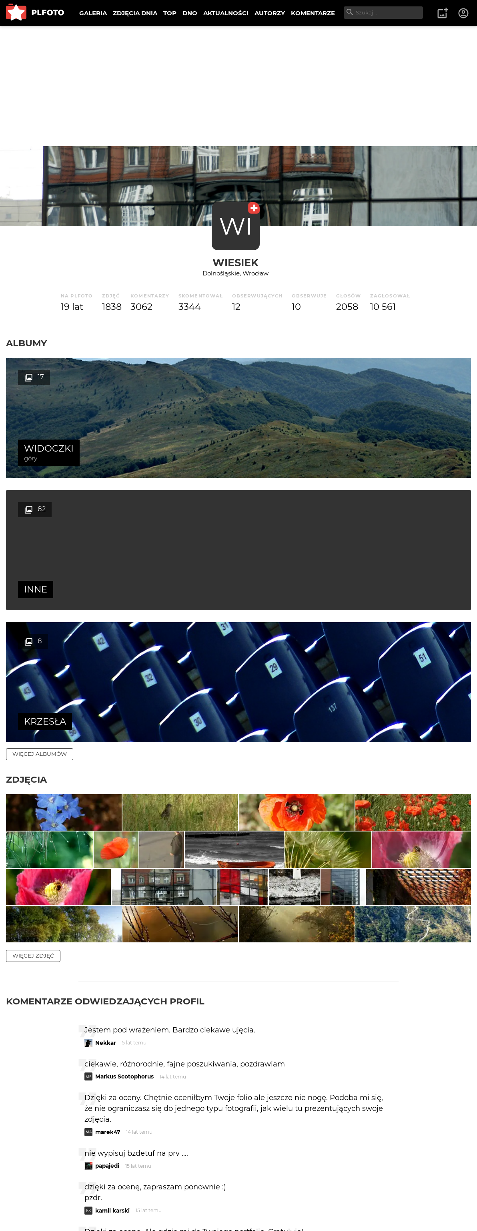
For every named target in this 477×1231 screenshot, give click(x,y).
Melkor (105, 1075)
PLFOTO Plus (77, 1198)
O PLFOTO (28, 1198)
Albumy (26, 343)
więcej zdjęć (33, 786)
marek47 (107, 962)
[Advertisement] (238, 86)
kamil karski (112, 1041)
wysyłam (370, 1108)
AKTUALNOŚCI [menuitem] (226, 13)
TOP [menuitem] (169, 13)
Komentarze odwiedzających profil (105, 831)
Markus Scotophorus (124, 907)
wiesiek (235, 262)
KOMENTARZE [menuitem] (313, 13)
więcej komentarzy (44, 1143)
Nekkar (105, 873)
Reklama (149, 1198)
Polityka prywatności (88, 1212)
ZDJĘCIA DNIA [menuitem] (135, 13)
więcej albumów (39, 489)
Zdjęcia (26, 515)
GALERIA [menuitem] (93, 13)
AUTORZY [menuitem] (270, 13)
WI (236, 226)
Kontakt (188, 1198)
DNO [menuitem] (189, 13)
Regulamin (28, 1212)
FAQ (117, 1198)
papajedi (107, 996)
